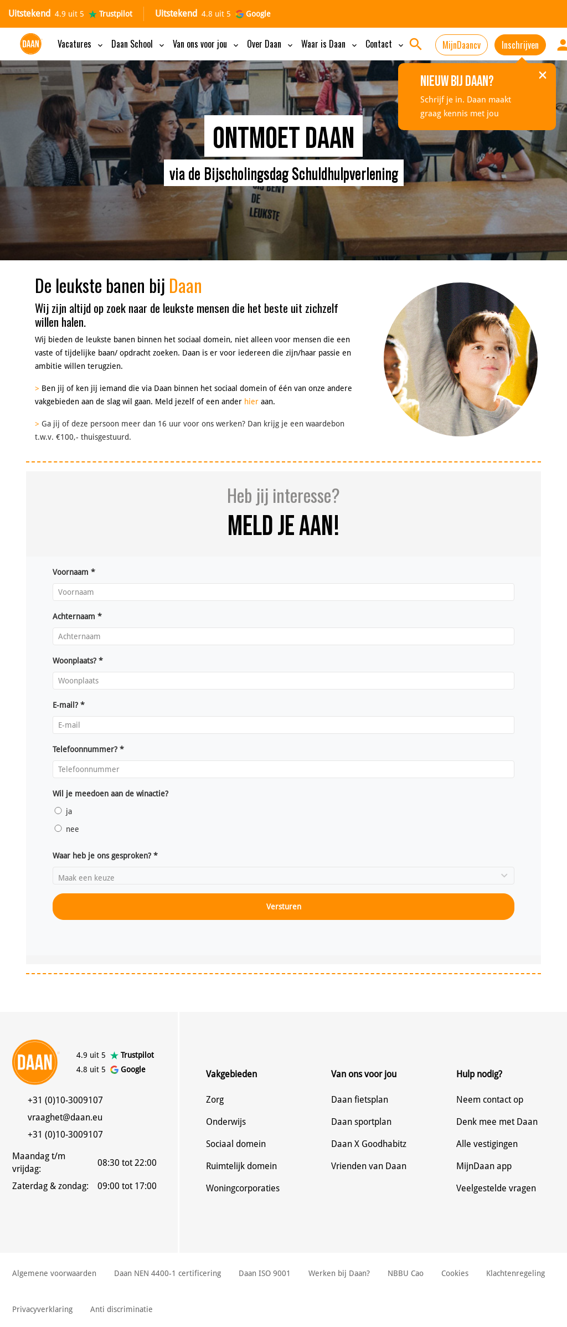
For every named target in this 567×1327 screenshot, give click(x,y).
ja (62, 811)
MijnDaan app (484, 1166)
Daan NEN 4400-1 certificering (167, 1273)
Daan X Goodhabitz (368, 1144)
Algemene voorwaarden (54, 1273)
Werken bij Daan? (339, 1273)
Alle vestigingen (487, 1144)
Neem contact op (489, 1099)
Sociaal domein (236, 1144)
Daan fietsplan (359, 1099)
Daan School (138, 43)
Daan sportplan (361, 1122)
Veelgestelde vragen (496, 1188)
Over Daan (271, 43)
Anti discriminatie (121, 1309)
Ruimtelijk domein (241, 1166)
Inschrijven (520, 45)
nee (66, 829)
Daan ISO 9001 (265, 1273)
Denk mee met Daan (497, 1122)
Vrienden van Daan (368, 1166)
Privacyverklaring (42, 1309)
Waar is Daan (330, 43)
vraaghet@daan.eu (65, 1117)
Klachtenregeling (515, 1273)
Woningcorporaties (243, 1188)
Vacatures (81, 43)
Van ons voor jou (206, 43)
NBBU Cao (406, 1273)
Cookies (454, 1273)
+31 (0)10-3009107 (65, 1100)
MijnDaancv (461, 45)
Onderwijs (226, 1122)
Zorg (215, 1099)
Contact (385, 43)
